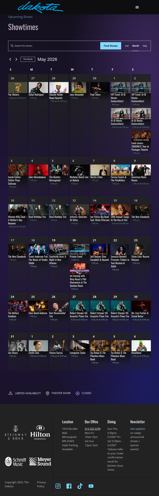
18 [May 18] (33, 240)
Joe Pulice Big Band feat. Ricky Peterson (99, 218)
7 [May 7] (94, 161)
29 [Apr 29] (74, 78)
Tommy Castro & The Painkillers (118, 178)
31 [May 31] (12, 336)
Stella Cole (34, 353)
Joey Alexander (77, 94)
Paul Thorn (95, 94)
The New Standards (140, 217)
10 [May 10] (12, 200)
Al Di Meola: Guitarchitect (117, 122)
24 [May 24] (12, 297)
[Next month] (16, 59)
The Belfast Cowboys (13, 314)
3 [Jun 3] (73, 336)
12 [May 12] (53, 200)
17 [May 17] (12, 240)
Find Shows (111, 46)
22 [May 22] (115, 240)
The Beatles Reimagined (54, 178)
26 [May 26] (53, 297)
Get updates (137, 429)
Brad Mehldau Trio (37, 217)
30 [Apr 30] (94, 78)
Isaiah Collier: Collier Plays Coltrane (14, 180)
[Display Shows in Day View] (145, 46)
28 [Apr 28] (53, 78)
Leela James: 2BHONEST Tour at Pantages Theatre (140, 146)
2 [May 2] (135, 78)
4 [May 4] (32, 161)
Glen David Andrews (38, 313)
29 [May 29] (115, 297)
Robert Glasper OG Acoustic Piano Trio (79, 314)
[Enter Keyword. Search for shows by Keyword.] (54, 46)
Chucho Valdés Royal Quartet (56, 96)
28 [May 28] (94, 297)
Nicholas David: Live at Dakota (79, 178)
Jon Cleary (13, 353)
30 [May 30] (136, 297)
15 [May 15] (115, 200)
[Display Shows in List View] (127, 46)
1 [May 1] (114, 78)
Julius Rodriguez (36, 94)
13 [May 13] (74, 200)
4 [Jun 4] (94, 336)
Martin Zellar (96, 177)
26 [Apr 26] (12, 78)
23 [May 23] (136, 240)
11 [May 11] (33, 200)
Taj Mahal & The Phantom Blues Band (98, 356)
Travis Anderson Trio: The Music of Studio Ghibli (38, 260)
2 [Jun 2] (53, 336)
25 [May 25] (33, 297)
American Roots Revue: (139, 178)
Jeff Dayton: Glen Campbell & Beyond (99, 258)
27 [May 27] (74, 297)
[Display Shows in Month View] (135, 46)
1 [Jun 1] (32, 336)
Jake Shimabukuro (37, 177)
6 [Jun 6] (135, 336)
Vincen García (56, 353)
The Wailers (13, 94)
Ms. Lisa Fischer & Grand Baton (140, 314)
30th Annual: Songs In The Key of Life (120, 218)
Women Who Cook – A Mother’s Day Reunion (17, 220)
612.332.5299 (92, 429)
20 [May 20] (74, 240)
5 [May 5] (53, 161)
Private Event (76, 256)
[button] (137, 7)
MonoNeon (136, 353)
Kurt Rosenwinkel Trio (57, 314)
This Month (28, 59)
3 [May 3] (11, 161)
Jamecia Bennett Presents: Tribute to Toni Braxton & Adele (120, 261)
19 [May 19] (53, 240)
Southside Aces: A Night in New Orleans (57, 260)
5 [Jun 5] (114, 336)
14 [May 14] (94, 200)
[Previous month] (10, 59)
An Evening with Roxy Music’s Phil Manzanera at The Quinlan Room (78, 281)
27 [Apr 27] (33, 78)
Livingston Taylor (78, 353)
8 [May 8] (114, 161)
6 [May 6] (73, 161)
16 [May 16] (136, 200)
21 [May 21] (94, 240)
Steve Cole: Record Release (140, 258)
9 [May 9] (135, 161)
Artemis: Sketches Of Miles (78, 218)
